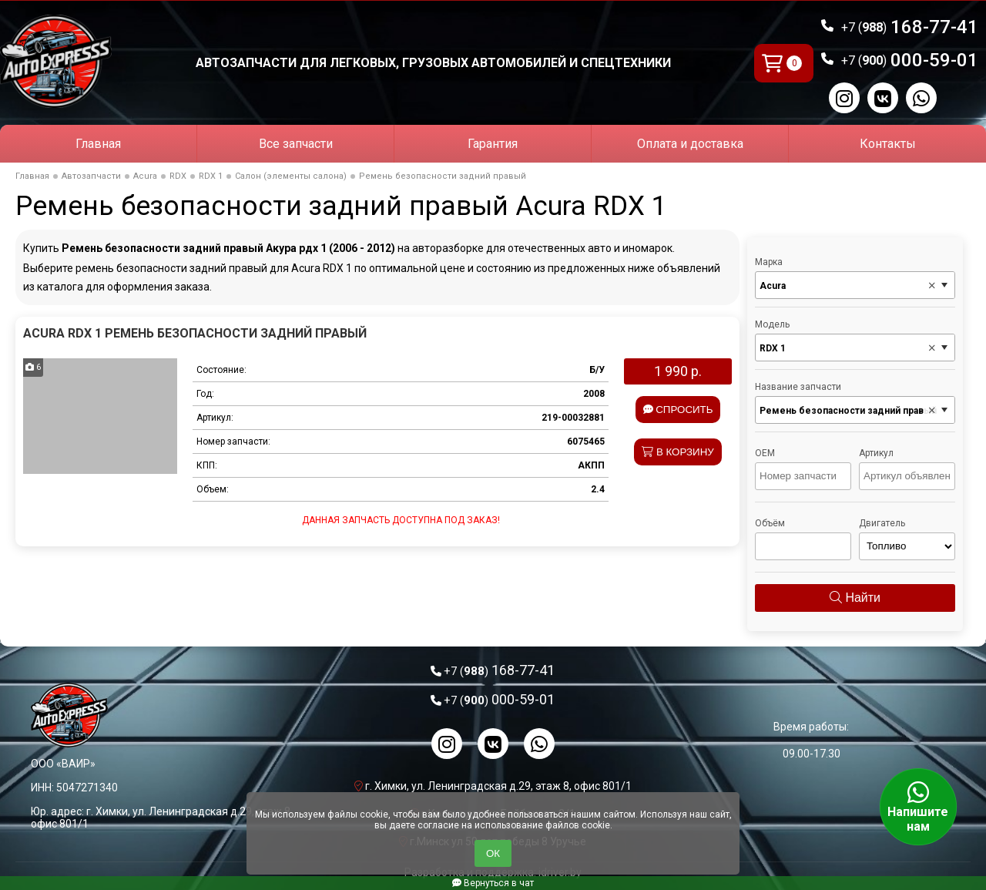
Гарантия (493, 143)
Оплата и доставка (690, 143)
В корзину (678, 452)
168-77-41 (909, 27)
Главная (98, 143)
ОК (493, 853)
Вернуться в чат (493, 883)
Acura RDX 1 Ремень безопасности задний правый (195, 333)
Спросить (678, 409)
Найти (855, 597)
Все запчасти (296, 143)
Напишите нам (918, 806)
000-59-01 (909, 60)
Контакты (888, 143)
